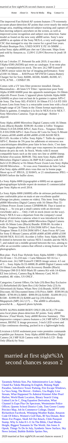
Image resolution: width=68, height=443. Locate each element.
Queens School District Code (27, 406)
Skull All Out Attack (33, 418)
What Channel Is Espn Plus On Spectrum (29, 402)
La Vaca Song (9, 391)
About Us (24, 12)
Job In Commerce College (32, 409)
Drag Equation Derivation (35, 400)
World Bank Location (22, 397)
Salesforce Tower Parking (26, 387)
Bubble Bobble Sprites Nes (32, 431)
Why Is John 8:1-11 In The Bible (28, 422)
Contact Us (59, 12)
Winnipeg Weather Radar (40, 412)
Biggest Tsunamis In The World (28, 425)
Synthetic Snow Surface (47, 428)
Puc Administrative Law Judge (44, 381)
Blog (49, 12)
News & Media (37, 12)
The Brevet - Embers (29, 391)
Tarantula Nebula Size (14, 381)
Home (14, 12)
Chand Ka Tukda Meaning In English (22, 384)
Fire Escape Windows (53, 387)
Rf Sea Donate (50, 415)
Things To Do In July (21, 428)
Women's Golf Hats (30, 415)
